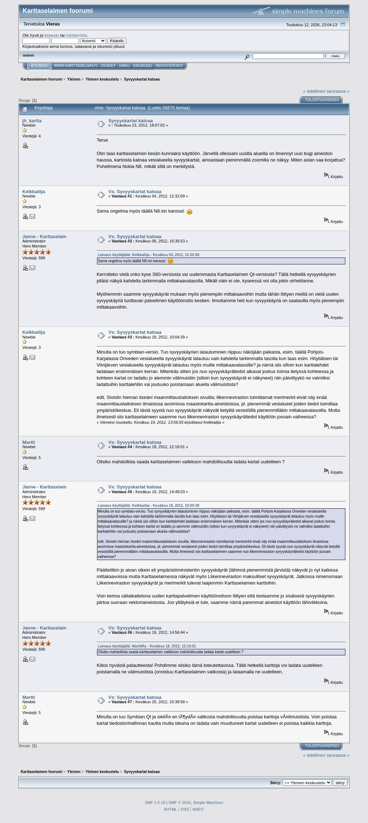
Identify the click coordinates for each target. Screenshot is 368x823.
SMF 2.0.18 (155, 802)
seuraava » (338, 91)
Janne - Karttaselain (44, 236)
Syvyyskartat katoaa (130, 120)
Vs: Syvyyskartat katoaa (134, 191)
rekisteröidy (76, 35)
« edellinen (314, 91)
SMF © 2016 (180, 802)
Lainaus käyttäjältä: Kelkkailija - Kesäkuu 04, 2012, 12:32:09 (148, 255)
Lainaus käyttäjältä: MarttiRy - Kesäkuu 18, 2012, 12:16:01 (147, 646)
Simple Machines (208, 802)
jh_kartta (32, 120)
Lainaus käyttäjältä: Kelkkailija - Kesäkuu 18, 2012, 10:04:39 (148, 506)
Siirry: (275, 783)
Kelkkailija (33, 191)
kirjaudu (52, 35)
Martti (28, 442)
